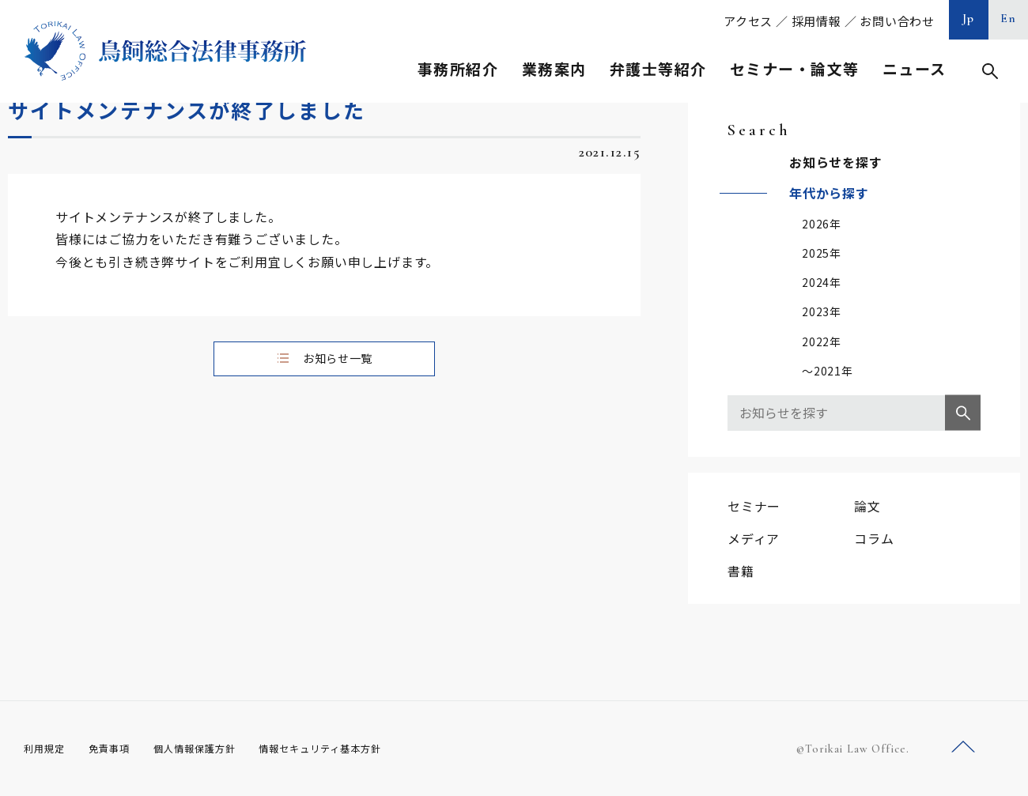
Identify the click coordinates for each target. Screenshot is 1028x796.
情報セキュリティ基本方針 (357, 748)
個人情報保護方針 (215, 748)
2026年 (821, 224)
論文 (867, 505)
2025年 (821, 253)
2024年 (821, 282)
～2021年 (827, 371)
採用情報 (816, 21)
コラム (874, 538)
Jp (968, 18)
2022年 (821, 341)
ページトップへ (963, 747)
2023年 (821, 311)
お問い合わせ (897, 21)
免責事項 (118, 748)
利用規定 (47, 748)
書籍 (741, 570)
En (1008, 18)
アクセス (748, 21)
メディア (754, 538)
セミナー (754, 505)
